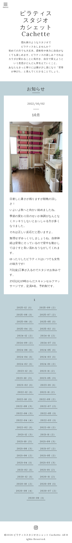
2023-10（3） (24, 378)
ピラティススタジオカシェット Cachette (37, 534)
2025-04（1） (25, 328)
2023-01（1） (48, 384)
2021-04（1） (25, 462)
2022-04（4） (25, 420)
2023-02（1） (25, 384)
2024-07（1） (48, 342)
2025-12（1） (25, 307)
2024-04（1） (25, 356)
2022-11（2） (48, 392)
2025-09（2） (48, 307)
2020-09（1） (48, 483)
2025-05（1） (48, 321)
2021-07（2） (48, 448)
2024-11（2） (48, 335)
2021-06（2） (25, 455)
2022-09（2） (48, 399)
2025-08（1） (25, 314)
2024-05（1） (48, 349)
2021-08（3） (25, 448)
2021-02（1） (25, 469)
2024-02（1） (25, 363)
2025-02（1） (48, 328)
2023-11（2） (48, 370)
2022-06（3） (25, 413)
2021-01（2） (48, 469)
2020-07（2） (49, 490)
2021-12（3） (26, 434)
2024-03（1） (48, 356)
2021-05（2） (48, 455)
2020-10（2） (25, 483)
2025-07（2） (48, 314)
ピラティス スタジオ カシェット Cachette (36, 23)
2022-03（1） (48, 420)
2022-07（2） (48, 406)
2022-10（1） (25, 399)
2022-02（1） (25, 427)
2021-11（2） (48, 434)
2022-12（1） (25, 392)
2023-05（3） (48, 378)
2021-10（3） (25, 441)
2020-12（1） (25, 476)
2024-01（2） (48, 363)
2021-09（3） (48, 441)
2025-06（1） (25, 321)
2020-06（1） (36, 497)
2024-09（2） (25, 342)
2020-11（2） (48, 476)
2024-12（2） (25, 335)
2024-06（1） (25, 349)
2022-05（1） (48, 413)
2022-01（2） (48, 427)
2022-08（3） (25, 406)
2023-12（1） (25, 370)
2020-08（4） (25, 490)
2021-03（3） (48, 462)
